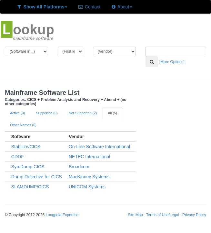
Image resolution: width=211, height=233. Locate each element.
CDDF (17, 156)
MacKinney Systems (89, 176)
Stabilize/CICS (25, 146)
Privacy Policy (194, 215)
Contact (89, 6)
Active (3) (17, 113)
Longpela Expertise (61, 215)
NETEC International (89, 156)
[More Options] (172, 62)
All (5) (112, 113)
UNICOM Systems (87, 186)
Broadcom (79, 166)
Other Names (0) (23, 125)
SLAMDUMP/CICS (30, 186)
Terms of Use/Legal (162, 215)
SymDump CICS (28, 166)
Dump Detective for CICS (36, 176)
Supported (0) (46, 113)
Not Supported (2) (83, 113)
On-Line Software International (99, 146)
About (121, 6)
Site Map (135, 215)
